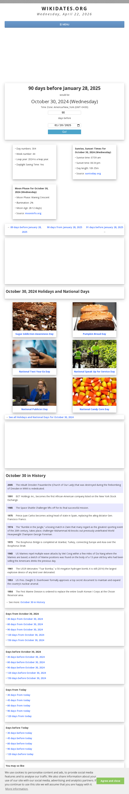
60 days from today (18, 706)
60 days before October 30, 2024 (26, 662)
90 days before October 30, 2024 (26, 668)
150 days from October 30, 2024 (25, 640)
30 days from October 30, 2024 (25, 619)
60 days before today (19, 744)
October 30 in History (32, 602)
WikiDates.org (65, 8)
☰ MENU (64, 24)
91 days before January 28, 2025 (104, 227)
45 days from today (18, 700)
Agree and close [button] (110, 780)
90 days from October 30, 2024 (25, 630)
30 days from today (18, 695)
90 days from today (18, 711)
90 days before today (19, 749)
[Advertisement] (64, 56)
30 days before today (19, 733)
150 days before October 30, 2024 (26, 678)
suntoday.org (93, 174)
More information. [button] (16, 789)
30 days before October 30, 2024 (26, 657)
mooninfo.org (33, 214)
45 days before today (19, 738)
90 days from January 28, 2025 (64, 227)
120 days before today (20, 754)
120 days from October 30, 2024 (25, 635)
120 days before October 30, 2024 (26, 673)
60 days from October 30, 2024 (25, 624)
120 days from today (19, 716)
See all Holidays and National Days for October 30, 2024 (41, 417)
